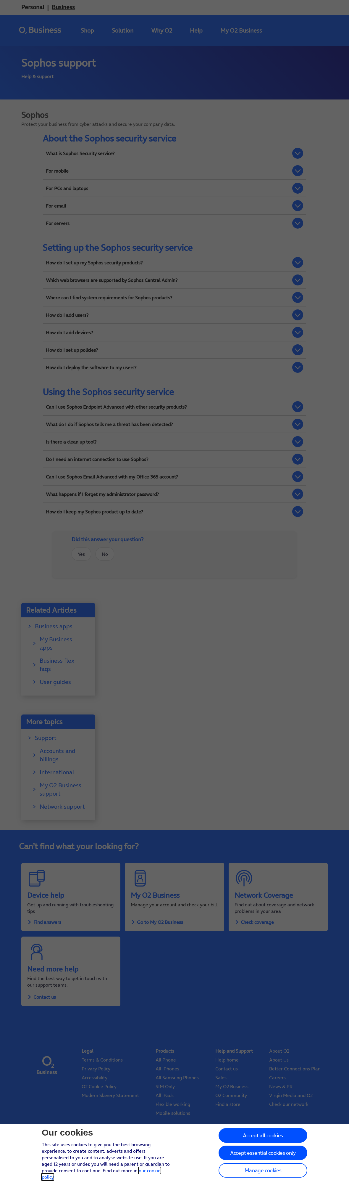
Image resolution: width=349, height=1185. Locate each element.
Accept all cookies (263, 1135)
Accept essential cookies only (262, 1153)
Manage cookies (263, 1170)
